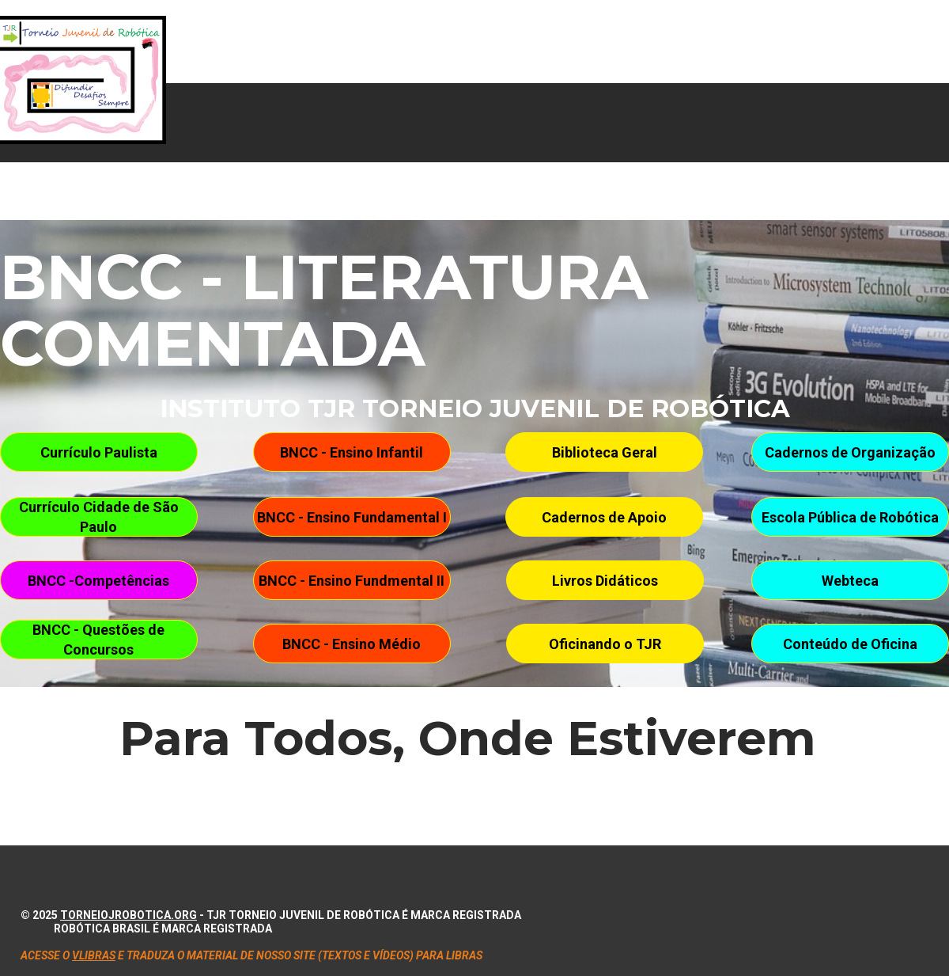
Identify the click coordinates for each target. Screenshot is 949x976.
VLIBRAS (93, 955)
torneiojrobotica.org (128, 915)
